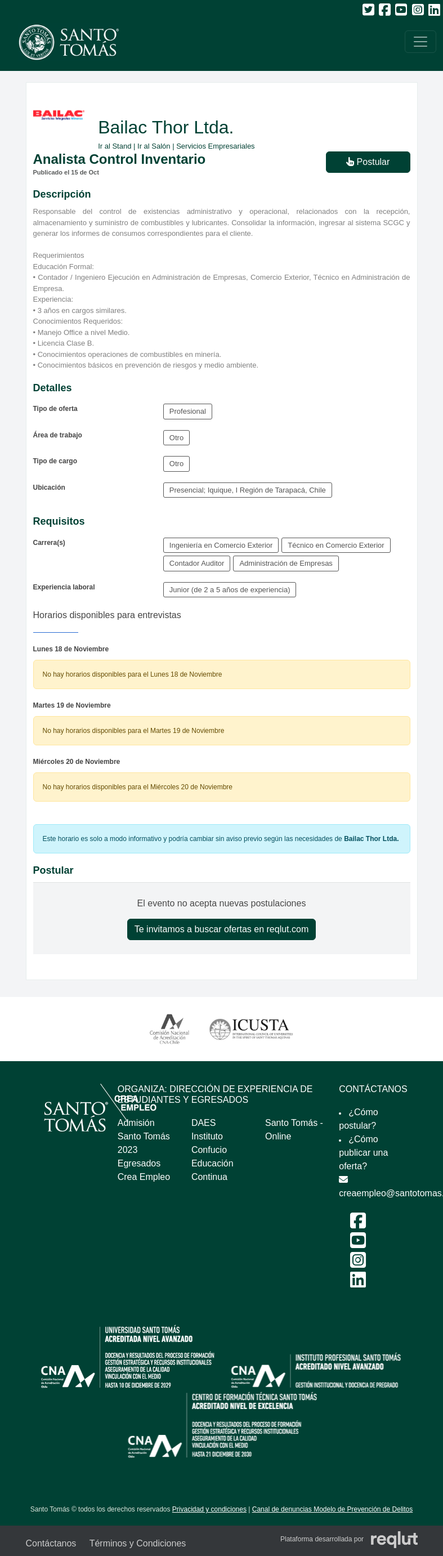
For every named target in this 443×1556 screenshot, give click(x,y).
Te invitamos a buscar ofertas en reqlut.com (221, 929)
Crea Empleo (144, 1177)
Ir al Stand (114, 146)
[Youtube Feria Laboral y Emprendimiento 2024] (358, 1244)
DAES (203, 1123)
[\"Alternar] (420, 41)
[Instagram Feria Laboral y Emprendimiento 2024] (358, 1263)
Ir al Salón (154, 146)
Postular (368, 162)
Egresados (139, 1163)
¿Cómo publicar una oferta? (363, 1152)
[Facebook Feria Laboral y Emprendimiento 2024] (358, 1224)
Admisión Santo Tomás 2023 (144, 1136)
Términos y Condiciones (138, 1543)
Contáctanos (51, 1543)
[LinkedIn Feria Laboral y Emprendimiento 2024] (358, 1283)
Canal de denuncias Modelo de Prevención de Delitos (332, 1509)
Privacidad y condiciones (209, 1509)
